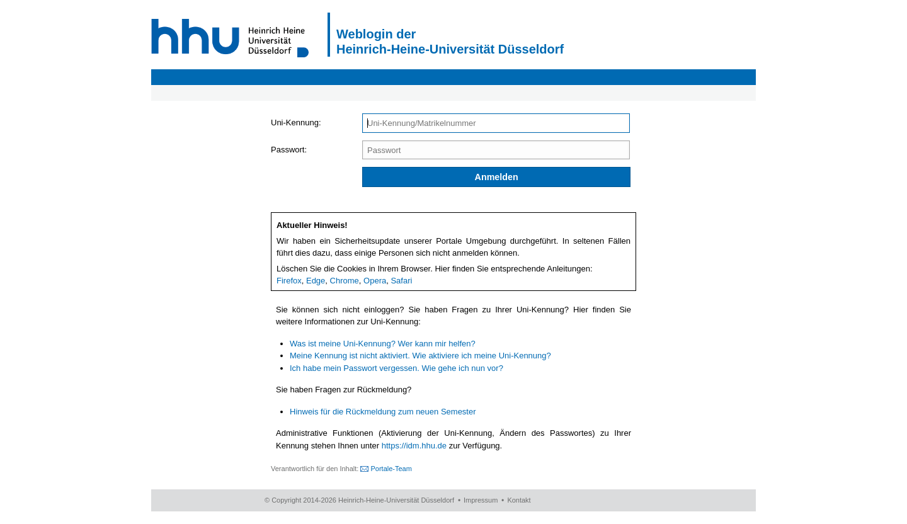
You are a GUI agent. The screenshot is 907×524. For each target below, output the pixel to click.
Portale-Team (390, 468)
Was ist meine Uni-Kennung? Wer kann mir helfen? (383, 343)
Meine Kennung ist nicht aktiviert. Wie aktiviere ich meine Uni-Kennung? (420, 355)
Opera (374, 280)
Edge (315, 280)
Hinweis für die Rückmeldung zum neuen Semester (383, 411)
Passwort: (289, 149)
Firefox (289, 280)
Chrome (344, 280)
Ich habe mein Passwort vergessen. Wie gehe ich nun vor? (396, 368)
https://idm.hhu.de (414, 445)
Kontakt (518, 500)
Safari (401, 280)
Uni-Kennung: (296, 122)
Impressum (481, 500)
